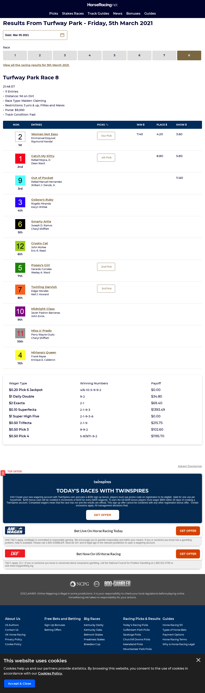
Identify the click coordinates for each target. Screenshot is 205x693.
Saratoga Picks (132, 634)
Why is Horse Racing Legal (179, 644)
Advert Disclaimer (190, 466)
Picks (53, 13)
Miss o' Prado (41, 330)
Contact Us (11, 629)
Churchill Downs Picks (136, 639)
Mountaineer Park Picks (137, 649)
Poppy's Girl (40, 265)
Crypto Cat (39, 243)
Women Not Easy (44, 134)
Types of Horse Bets (174, 629)
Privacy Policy (13, 639)
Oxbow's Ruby (42, 199)
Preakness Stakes (94, 639)
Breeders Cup (92, 644)
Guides (150, 13)
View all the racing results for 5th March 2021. (36, 65)
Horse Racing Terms (175, 639)
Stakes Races (73, 13)
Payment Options (173, 634)
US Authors (12, 625)
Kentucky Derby (94, 625)
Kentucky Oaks (93, 629)
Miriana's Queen (43, 352)
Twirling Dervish (44, 287)
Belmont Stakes (93, 634)
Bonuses (133, 13)
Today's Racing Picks (135, 625)
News (117, 13)
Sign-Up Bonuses (54, 625)
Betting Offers (52, 629)
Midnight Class (43, 309)
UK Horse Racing (15, 634)
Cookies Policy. (50, 673)
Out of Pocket (42, 178)
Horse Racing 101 (173, 625)
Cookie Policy (13, 644)
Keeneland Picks (133, 644)
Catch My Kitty (42, 156)
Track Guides (98, 13)
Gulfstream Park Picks (136, 629)
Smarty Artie (41, 221)
